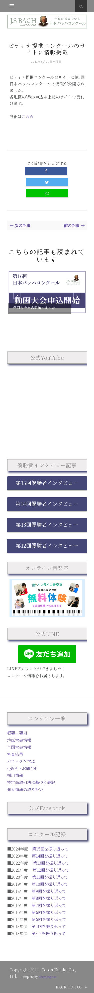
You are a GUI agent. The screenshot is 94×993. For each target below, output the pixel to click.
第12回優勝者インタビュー (47, 545)
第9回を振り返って (49, 891)
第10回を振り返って (50, 884)
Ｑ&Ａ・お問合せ (22, 768)
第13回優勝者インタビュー (47, 524)
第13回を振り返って (51, 863)
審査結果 (15, 754)
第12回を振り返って (51, 870)
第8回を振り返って (49, 898)
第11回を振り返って (50, 877)
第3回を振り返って (49, 933)
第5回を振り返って (49, 919)
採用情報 (15, 775)
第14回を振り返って (50, 856)
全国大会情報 (19, 747)
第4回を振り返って (49, 926)
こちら (28, 116)
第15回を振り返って (50, 849)
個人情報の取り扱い (25, 789)
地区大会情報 (19, 740)
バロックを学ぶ (21, 761)
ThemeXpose (47, 977)
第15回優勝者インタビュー (47, 482)
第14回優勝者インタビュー (47, 503)
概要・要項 (17, 733)
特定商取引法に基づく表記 (31, 782)
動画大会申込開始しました (34, 307)
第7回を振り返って (49, 905)
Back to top (71, 986)
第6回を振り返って (49, 912)
